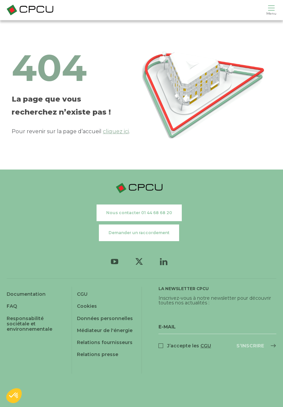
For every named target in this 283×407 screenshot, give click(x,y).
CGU (82, 294)
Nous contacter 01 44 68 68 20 (139, 212)
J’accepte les (189, 345)
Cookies (87, 306)
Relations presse (97, 354)
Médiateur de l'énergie (105, 330)
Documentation (26, 294)
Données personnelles (105, 318)
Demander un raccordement (139, 232)
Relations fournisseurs (105, 342)
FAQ (12, 306)
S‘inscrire (250, 346)
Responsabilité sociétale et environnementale (29, 324)
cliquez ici (116, 131)
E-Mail (167, 326)
